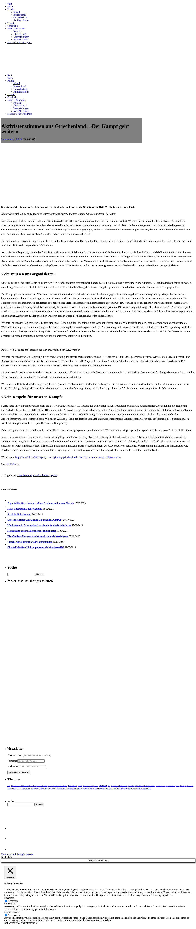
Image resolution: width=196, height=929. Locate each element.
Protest (63, 788)
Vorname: (12, 761)
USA (149, 788)
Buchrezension (88, 786)
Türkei (138, 788)
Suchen (11, 801)
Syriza (54, 475)
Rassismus (70, 788)
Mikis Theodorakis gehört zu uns (24, 508)
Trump (133, 788)
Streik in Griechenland (19, 514)
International (19, 14)
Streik (118, 788)
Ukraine (144, 788)
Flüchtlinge (132, 786)
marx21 (28, 788)
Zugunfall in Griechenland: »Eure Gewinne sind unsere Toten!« (40, 503)
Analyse (33, 786)
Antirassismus (72, 786)
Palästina (52, 788)
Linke (23, 788)
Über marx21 (19, 34)
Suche (10, 6)
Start (9, 3)
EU (109, 786)
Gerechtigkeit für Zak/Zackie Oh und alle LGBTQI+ (35, 519)
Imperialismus (170, 786)
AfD (8, 786)
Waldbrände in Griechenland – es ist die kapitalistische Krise (39, 525)
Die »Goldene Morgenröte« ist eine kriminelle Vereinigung (37, 536)
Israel (182, 786)
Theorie (11, 23)
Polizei (58, 788)
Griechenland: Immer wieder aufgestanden (29, 542)
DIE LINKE (103, 786)
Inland (16, 12)
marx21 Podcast (21, 39)
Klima (9, 788)
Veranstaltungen (21, 37)
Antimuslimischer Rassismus (57, 786)
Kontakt (17, 31)
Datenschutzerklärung (12, 854)
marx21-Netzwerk (16, 28)
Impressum (28, 854)
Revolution (94, 788)
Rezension (101, 788)
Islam (177, 786)
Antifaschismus (21, 20)
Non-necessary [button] (11, 912)
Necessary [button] (9, 898)
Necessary (13, 901)
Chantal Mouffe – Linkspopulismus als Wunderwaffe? (35, 547)
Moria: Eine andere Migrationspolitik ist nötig (31, 530)
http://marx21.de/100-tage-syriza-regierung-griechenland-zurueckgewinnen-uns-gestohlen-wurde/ (68, 457)
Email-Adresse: (15, 755)
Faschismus (115, 786)
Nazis (47, 788)
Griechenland (24, 475)
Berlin (80, 786)
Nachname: (13, 766)
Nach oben (6, 857)
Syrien (123, 788)
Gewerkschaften (149, 786)
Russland (109, 788)
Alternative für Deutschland (20, 786)
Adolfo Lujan (12, 464)
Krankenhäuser (41, 475)
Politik (10, 9)
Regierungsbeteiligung (82, 788)
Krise (18, 788)
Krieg (14, 788)
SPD (114, 788)
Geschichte (12, 26)
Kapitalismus (189, 786)
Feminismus (123, 786)
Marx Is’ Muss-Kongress (19, 42)
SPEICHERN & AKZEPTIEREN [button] (20, 923)
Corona (95, 786)
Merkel (41, 788)
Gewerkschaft (20, 17)
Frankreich (140, 786)
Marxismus (35, 788)
